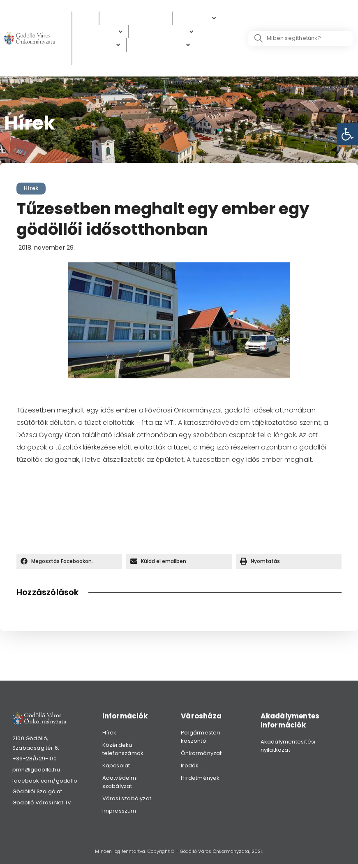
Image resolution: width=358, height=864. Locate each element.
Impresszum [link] (119, 811)
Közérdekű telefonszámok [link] (123, 749)
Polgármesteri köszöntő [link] (200, 737)
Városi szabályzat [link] (126, 798)
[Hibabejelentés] (161, 45)
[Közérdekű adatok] (135, 18)
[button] (69, 561)
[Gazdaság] (99, 45)
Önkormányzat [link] (201, 753)
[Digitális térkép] (164, 32)
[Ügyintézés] (100, 32)
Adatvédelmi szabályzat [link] (120, 782)
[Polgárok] (197, 18)
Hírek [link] (31, 188)
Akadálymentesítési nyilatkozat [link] (288, 746)
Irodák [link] (190, 765)
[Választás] (93, 58)
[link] (347, 134)
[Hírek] (85, 18)
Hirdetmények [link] (200, 778)
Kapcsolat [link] (116, 765)
